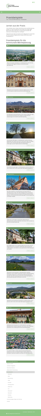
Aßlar (9, 376)
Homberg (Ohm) (11, 384)
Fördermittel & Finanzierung (12, 369)
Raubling (9, 395)
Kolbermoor (10, 386)
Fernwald (9, 382)
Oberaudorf (10, 390)
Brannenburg (10, 378)
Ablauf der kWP (10, 363)
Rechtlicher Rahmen (11, 367)
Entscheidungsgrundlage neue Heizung (14, 399)
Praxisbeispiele (23, 19)
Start (7, 19)
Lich (8, 388)
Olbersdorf (10, 392)
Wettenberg (10, 397)
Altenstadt (10, 374)
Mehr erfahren (30, 67)
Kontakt (8, 401)
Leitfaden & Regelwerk (11, 365)
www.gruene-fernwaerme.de (14, 413)
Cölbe (9, 380)
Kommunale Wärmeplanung (14, 19)
